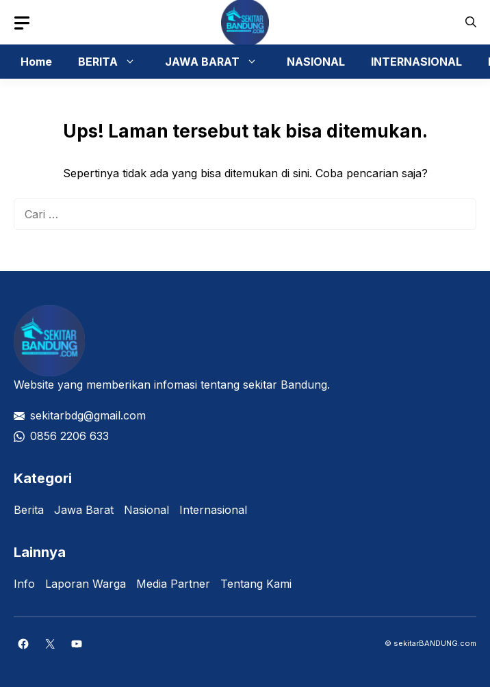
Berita (29, 510)
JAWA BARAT (218, 61)
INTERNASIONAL (416, 61)
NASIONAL (316, 61)
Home (36, 61)
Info (24, 584)
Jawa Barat (84, 510)
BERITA (113, 61)
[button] (470, 22)
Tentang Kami (256, 584)
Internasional (213, 510)
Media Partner (173, 584)
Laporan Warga (85, 584)
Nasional (146, 510)
